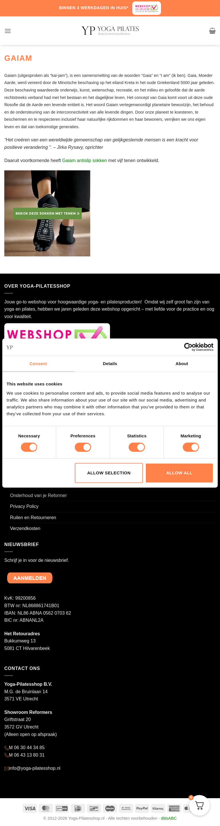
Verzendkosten (25, 528)
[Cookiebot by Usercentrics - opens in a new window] (188, 347)
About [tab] (182, 363)
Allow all (179, 472)
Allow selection (109, 472)
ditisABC (169, 818)
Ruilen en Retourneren (33, 517)
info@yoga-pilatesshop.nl (34, 768)
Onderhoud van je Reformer (38, 495)
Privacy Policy (24, 506)
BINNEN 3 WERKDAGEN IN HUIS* (93, 7)
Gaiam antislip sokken (84, 160)
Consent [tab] (38, 363)
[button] (7, 31)
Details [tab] (110, 363)
